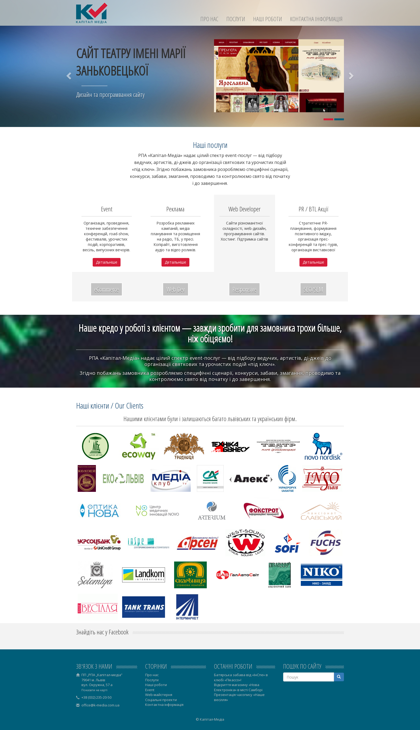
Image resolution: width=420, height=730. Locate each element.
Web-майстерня (158, 694)
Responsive (244, 289)
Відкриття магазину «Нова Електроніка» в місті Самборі (238, 687)
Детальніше (106, 262)
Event (149, 689)
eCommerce (106, 289)
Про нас (209, 19)
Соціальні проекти (161, 699)
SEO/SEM (313, 289)
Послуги (235, 19)
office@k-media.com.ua (100, 705)
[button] (69, 75)
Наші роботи (267, 19)
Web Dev (175, 289)
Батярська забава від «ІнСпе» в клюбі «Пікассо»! (241, 677)
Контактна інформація (316, 19)
